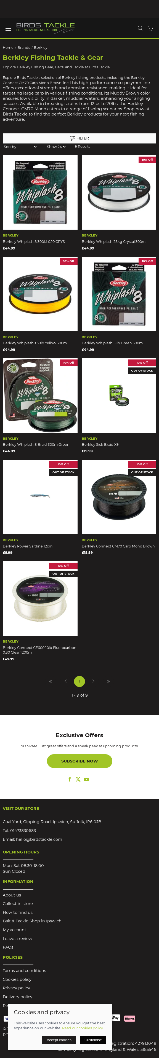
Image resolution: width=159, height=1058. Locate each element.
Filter (79, 138)
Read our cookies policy (82, 1028)
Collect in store (18, 903)
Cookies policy (17, 979)
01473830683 (23, 830)
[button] (8, 29)
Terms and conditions (24, 970)
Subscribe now (79, 761)
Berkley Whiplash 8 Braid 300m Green (36, 444)
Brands (23, 47)
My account (14, 929)
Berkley (40, 47)
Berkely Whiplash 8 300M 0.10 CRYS (34, 242)
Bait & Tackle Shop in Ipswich (32, 921)
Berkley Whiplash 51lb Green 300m (112, 343)
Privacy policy (16, 988)
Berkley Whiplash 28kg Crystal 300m (113, 242)
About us (12, 895)
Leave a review (17, 938)
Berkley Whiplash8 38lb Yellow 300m (35, 343)
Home (8, 47)
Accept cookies (59, 1040)
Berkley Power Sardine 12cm (27, 546)
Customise (93, 1040)
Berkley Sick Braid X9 (100, 444)
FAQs (8, 947)
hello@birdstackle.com (39, 839)
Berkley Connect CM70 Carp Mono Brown (118, 546)
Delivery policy (17, 996)
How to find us (18, 912)
